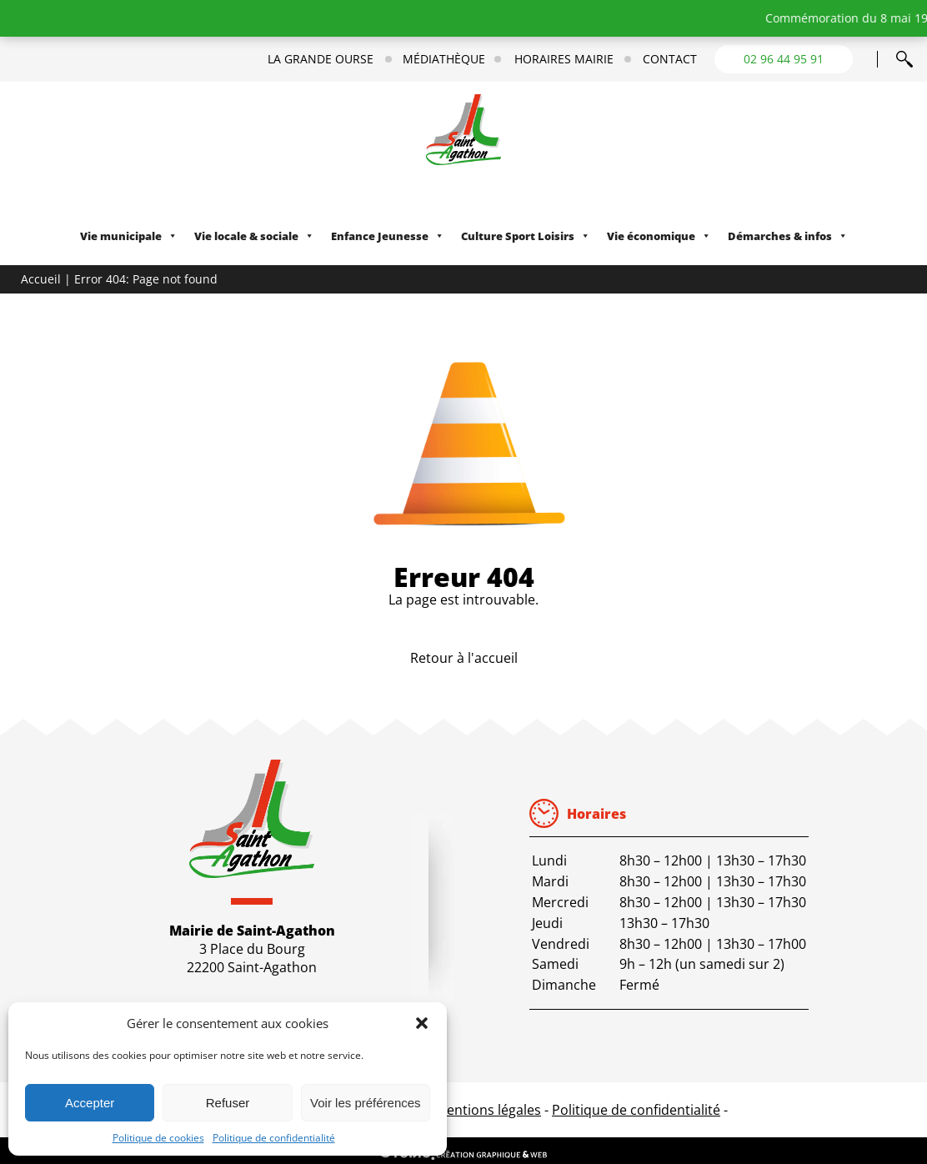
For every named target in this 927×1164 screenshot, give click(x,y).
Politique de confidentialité (274, 1138)
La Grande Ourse (320, 59)
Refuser (228, 1103)
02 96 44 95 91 (784, 59)
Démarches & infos (788, 236)
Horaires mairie (564, 59)
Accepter (89, 1103)
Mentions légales (488, 1110)
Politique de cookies (158, 1138)
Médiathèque (444, 59)
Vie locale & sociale (254, 236)
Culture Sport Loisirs (525, 236)
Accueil (41, 279)
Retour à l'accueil (464, 658)
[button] (421, 1023)
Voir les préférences (365, 1103)
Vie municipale (129, 236)
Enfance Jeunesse (387, 236)
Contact (670, 59)
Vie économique (659, 236)
